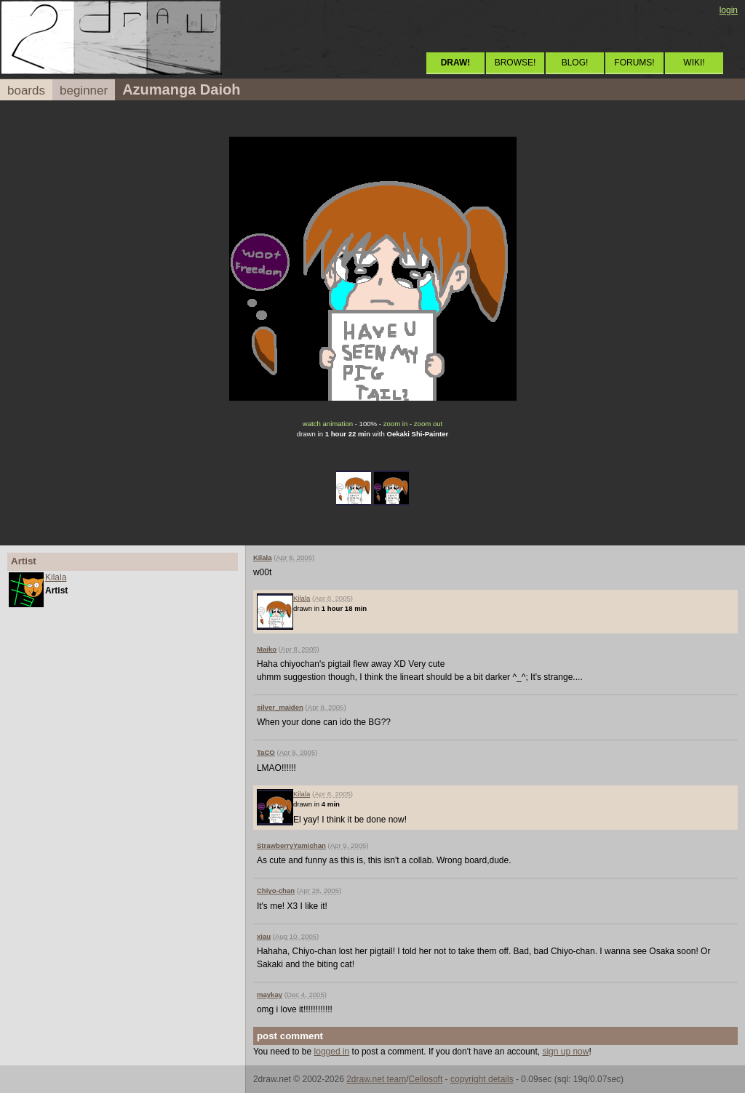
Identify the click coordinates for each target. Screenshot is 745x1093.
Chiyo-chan (276, 890)
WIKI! (693, 62)
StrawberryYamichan (291, 845)
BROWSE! (515, 62)
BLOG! (575, 62)
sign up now (565, 1051)
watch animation (328, 424)
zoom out (428, 424)
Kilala (55, 577)
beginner (84, 90)
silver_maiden (280, 707)
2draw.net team (376, 1079)
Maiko (266, 649)
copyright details (482, 1079)
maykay (269, 994)
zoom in (395, 424)
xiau (264, 936)
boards (26, 90)
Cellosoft (426, 1079)
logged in (332, 1051)
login (729, 10)
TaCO (266, 752)
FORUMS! (634, 62)
